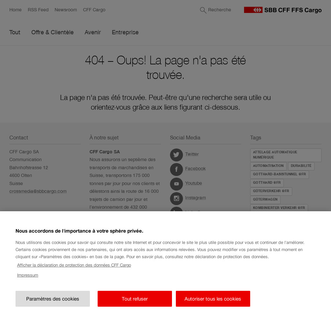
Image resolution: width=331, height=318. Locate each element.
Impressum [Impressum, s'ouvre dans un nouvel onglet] (27, 276)
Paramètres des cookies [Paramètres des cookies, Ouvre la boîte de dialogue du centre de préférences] (52, 300)
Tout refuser (135, 300)
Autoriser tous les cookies (213, 300)
